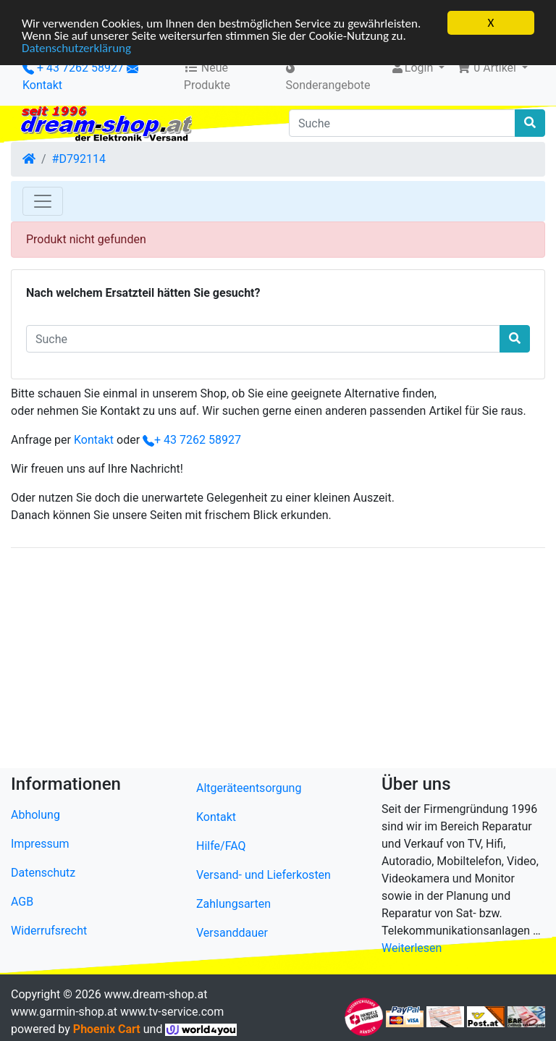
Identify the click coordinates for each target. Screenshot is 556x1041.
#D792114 (79, 159)
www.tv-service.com (172, 1012)
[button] (492, 68)
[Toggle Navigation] (42, 201)
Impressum (40, 844)
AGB (22, 902)
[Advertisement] (278, 661)
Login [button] (413, 68)
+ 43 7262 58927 (73, 68)
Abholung (35, 815)
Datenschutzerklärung (76, 47)
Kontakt (42, 85)
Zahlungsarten (233, 904)
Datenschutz (43, 873)
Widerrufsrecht (49, 930)
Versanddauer (232, 933)
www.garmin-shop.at (64, 1012)
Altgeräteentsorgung (248, 788)
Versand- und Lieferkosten (263, 875)
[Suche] (402, 123)
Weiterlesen (412, 948)
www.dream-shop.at (156, 994)
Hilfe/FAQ (221, 846)
